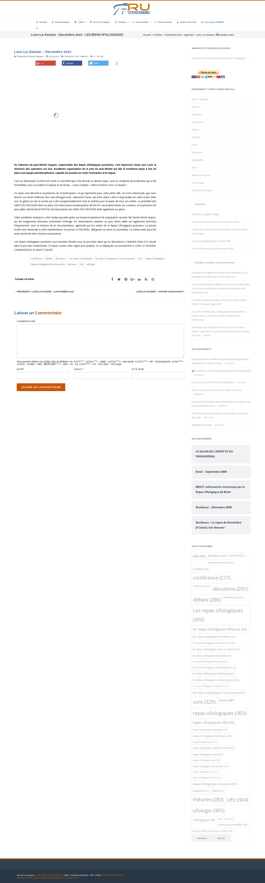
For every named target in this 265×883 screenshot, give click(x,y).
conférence (36, 258)
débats (49, 258)
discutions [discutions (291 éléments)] (230, 588)
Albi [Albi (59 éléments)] (199, 556)
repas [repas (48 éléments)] (226, 700)
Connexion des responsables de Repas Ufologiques (218, 58)
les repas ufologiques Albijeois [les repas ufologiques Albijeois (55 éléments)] (220, 629)
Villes (79, 22)
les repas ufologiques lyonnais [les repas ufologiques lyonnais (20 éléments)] (212, 655)
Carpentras (197, 121)
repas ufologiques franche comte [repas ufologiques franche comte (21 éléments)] (213, 748)
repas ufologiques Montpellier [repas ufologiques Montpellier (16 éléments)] (210, 766)
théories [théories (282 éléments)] (208, 799)
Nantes (195, 129)
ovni (140, 258)
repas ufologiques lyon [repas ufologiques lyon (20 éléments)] (208, 754)
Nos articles (140, 22)
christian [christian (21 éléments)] (237, 555)
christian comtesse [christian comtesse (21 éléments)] (221, 562)
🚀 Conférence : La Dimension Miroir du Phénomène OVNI (221, 370)
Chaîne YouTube (186, 22)
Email (78, 369)
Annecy (195, 106)
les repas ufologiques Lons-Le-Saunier (115, 258)
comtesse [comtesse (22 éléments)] (201, 569)
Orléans (196, 137)
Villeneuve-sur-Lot (201, 175)
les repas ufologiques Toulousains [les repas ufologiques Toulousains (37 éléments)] (219, 693)
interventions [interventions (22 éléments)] (233, 597)
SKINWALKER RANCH (202, 424)
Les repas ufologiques (80, 258)
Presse (120, 22)
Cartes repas (60, 22)
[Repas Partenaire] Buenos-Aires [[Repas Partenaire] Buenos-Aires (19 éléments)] (212, 830)
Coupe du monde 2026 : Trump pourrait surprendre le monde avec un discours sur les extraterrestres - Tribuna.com (219, 315)
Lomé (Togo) (198, 182)
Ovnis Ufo (200, 204)
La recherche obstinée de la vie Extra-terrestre (215, 221)
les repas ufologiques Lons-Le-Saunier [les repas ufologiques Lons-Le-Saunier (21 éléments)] (216, 649)
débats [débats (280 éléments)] (207, 599)
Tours (195, 167)
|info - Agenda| (81, 56)
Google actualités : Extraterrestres (215, 262)
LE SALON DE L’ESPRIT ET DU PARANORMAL (213, 382)
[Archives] (69, 56)
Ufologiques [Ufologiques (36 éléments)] (204, 820)
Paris (194, 144)
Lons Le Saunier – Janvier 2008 (161, 291)
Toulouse (196, 152)
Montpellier (197, 159)
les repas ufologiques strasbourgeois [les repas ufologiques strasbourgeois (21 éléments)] (215, 680)
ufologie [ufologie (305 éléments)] (209, 810)
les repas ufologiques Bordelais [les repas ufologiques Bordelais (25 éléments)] (214, 636)
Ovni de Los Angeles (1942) (205, 214)
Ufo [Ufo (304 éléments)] (237, 799)
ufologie (90, 264)
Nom (20, 369)
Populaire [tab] (202, 838)
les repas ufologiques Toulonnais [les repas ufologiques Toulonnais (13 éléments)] (210, 686)
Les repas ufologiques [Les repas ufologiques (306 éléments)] (218, 615)
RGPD (106, 874)
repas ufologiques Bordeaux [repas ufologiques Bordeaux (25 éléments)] (212, 736)
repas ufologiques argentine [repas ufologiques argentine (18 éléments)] (210, 729)
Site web (138, 369)
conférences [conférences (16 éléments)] (201, 586)
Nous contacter (67, 877)
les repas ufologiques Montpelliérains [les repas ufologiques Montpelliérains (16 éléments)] (214, 667)
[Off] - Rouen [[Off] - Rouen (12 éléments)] (226, 819)
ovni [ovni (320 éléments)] (204, 701)
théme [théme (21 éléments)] (218, 790)
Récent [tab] (221, 838)
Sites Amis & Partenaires (42, 877)
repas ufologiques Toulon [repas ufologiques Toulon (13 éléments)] (207, 777)
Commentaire (26, 321)
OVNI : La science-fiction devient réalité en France (217, 390)
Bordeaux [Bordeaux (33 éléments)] (217, 556)
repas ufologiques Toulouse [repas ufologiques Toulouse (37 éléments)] (214, 784)
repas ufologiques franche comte (48, 264)
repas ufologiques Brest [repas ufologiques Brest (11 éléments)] (205, 742)
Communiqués (163, 22)
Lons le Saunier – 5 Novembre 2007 (44, 291)
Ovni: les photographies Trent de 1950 (211, 241)
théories (72, 264)
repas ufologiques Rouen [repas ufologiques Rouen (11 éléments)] (206, 772)
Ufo (81, 264)
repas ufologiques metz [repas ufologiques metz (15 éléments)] (206, 760)
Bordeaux (197, 114)
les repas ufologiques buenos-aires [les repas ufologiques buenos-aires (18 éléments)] (213, 642)
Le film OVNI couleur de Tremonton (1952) (213, 248)
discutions (61, 258)
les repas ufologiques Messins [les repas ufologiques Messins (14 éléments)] (210, 661)
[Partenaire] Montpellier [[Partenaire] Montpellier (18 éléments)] (232, 824)
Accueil (41, 22)
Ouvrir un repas (100, 22)
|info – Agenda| (200, 99)
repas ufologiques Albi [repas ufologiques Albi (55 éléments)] (213, 722)
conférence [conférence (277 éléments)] (211, 577)
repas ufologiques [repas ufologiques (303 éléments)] (219, 713)
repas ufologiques (155, 258)
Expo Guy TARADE (212, 22)
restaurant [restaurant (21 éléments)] (201, 790)
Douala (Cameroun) (202, 190)
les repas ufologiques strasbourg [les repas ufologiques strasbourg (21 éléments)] (213, 673)
